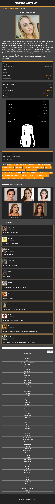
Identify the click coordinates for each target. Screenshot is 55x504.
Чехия (27, 477)
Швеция (27, 484)
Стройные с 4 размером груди (33, 167)
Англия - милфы (31, 170)
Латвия (27, 428)
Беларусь (27, 376)
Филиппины (27, 470)
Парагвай (27, 444)
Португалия (27, 448)
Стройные (18, 167)
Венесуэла (27, 387)
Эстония (27, 486)
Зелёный (49, 75)
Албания (27, 358)
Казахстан (27, 415)
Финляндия (27, 473)
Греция (27, 393)
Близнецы (48, 90)
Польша (27, 446)
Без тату (48, 167)
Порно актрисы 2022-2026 (27, 499)
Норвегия (27, 442)
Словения (27, 461)
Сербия (27, 457)
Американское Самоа (27, 362)
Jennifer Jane (44, 202)
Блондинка (48, 78)
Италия (27, 413)
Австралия (27, 353)
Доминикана (27, 398)
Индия (27, 402)
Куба (27, 426)
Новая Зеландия (27, 439)
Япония (27, 492)
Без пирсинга (6, 170)
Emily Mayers (40, 217)
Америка (27, 360)
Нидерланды (27, 437)
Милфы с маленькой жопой (11, 172)
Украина (27, 468)
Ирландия (27, 406)
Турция (27, 466)
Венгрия (27, 384)
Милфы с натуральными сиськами (25, 164)
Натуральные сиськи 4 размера (12, 178)
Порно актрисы (27, 3)
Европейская (47, 93)
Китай (27, 420)
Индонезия (27, 404)
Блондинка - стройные (29, 172)
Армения (27, 369)
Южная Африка (27, 488)
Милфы (9, 164)
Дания (27, 395)
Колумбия (27, 422)
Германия (27, 391)
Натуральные (42, 116)
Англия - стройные (44, 164)
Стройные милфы (19, 170)
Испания (27, 411)
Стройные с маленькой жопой (39, 175)
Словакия (27, 459)
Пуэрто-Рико (27, 450)
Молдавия (27, 435)
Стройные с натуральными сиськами (14, 175)
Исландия (27, 409)
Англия (14, 8)
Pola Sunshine (10, 202)
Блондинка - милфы (45, 172)
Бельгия (27, 378)
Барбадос (27, 373)
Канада (27, 417)
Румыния (27, 455)
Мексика (27, 433)
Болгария (27, 380)
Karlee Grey (27, 202)
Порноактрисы (6, 8)
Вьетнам (27, 389)
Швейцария (27, 481)
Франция (27, 475)
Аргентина (27, 367)
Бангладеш (27, 371)
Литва (28, 431)
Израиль (27, 400)
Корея (28, 424)
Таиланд (27, 464)
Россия (27, 453)
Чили (27, 479)
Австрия (27, 356)
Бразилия (27, 382)
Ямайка (27, 490)
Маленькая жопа (8, 167)
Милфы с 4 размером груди (34, 178)
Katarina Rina (15, 217)
